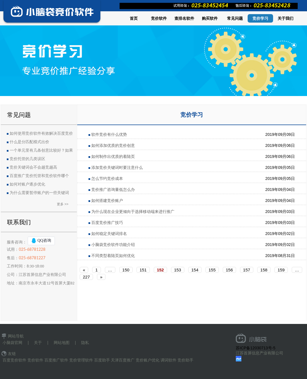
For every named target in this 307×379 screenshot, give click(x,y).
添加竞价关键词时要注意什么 (117, 167)
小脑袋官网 (12, 342)
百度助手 (102, 360)
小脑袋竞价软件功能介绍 (113, 244)
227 (86, 277)
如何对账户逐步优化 (27, 184)
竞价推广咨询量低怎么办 (113, 189)
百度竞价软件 (14, 360)
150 (125, 269)
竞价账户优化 (147, 360)
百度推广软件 (56, 360)
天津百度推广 (123, 360)
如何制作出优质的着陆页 (113, 156)
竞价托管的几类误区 (27, 158)
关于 (38, 342)
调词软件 (168, 360)
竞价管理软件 (81, 360)
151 (143, 269)
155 (212, 269)
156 (229, 269)
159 (281, 269)
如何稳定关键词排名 (109, 233)
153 (177, 269)
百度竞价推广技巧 (107, 222)
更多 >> (62, 204)
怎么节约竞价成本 (107, 178)
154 (194, 269)
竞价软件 (35, 360)
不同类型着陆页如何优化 (113, 255)
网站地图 (62, 342)
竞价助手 (185, 360)
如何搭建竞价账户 (107, 200)
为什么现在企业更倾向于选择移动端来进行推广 (132, 211)
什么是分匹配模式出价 (29, 142)
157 (246, 269)
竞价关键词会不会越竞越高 (33, 167)
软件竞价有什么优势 (109, 134)
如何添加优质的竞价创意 (113, 145)
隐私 (85, 342)
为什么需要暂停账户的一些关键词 (39, 192)
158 (263, 269)
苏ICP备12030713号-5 (255, 348)
